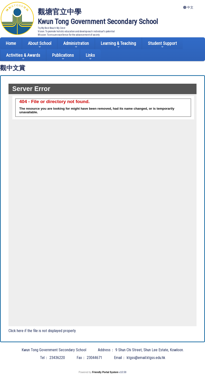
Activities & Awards (23, 57)
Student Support (162, 45)
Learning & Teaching (118, 45)
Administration (76, 45)
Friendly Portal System (105, 372)
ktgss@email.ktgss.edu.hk (146, 357)
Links (90, 57)
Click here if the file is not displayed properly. (42, 330)
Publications (63, 57)
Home (11, 43)
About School (39, 45)
